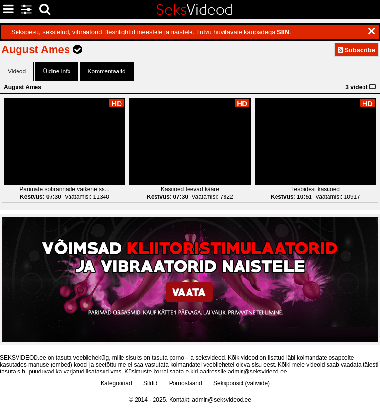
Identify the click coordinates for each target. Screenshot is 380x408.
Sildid (150, 383)
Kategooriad (116, 383)
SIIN (283, 31)
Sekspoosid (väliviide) (241, 383)
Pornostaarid (185, 383)
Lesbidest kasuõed (315, 189)
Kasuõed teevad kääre (190, 189)
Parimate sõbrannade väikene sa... (64, 189)
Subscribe (356, 49)
